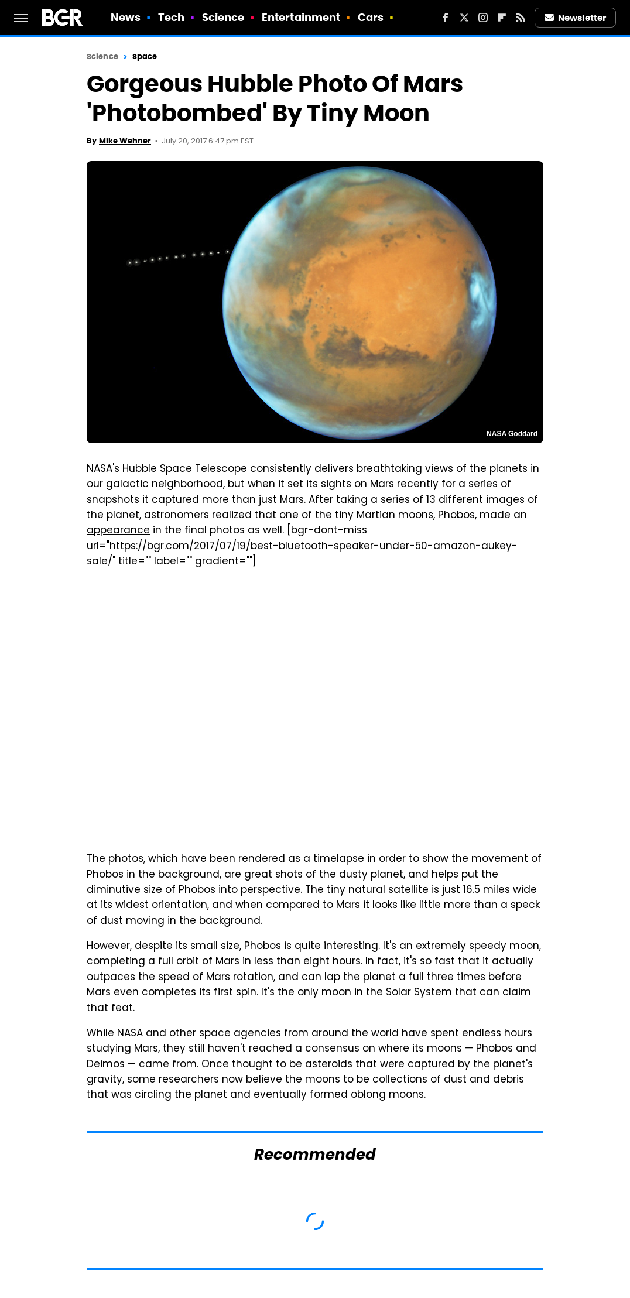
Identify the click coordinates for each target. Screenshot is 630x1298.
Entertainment (301, 17)
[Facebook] (445, 17)
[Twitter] (464, 17)
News (126, 17)
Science (223, 17)
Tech (171, 17)
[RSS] (520, 17)
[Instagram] (483, 17)
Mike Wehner (125, 141)
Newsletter (576, 17)
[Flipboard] (501, 17)
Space (145, 56)
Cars (371, 17)
